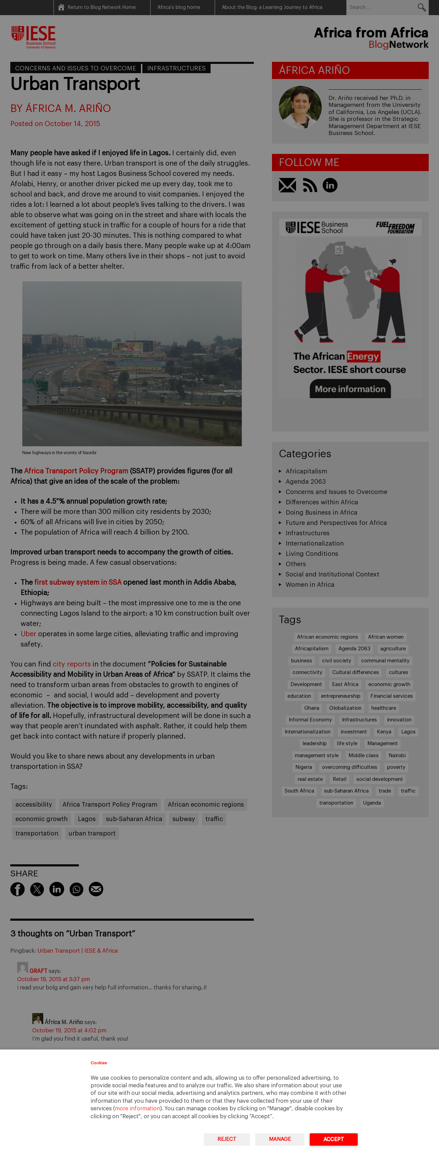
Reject (226, 1139)
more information (137, 1108)
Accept (333, 1139)
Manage (280, 1139)
